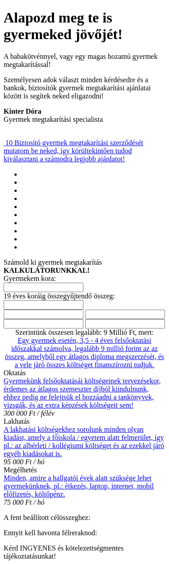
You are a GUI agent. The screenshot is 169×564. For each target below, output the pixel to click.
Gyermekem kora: (30, 278)
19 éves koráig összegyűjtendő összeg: (59, 296)
